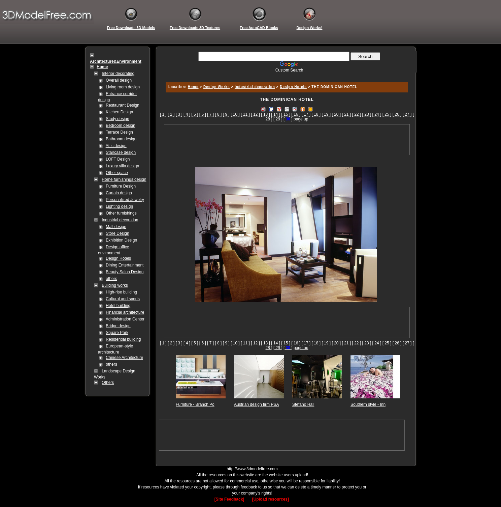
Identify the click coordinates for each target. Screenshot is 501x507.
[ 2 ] (171, 114)
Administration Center (125, 319)
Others (108, 382)
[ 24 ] (376, 114)
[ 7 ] (210, 114)
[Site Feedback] (229, 499)
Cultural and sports (123, 299)
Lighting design (119, 206)
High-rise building (121, 292)
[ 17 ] (305, 114)
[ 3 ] (179, 114)
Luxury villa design (122, 166)
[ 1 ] (163, 114)
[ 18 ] (316, 114)
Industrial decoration (120, 220)
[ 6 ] (202, 114)
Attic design (116, 145)
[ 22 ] (356, 114)
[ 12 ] (255, 114)
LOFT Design (118, 159)
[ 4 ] (186, 114)
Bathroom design (121, 139)
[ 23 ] (366, 114)
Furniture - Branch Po (195, 404)
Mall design (116, 226)
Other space (117, 172)
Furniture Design (121, 186)
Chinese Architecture (124, 357)
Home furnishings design (124, 179)
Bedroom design (120, 125)
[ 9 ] (226, 114)
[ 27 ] (407, 114)
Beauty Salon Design (124, 272)
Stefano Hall (303, 404)
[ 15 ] (285, 114)
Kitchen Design (119, 112)
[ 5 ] (194, 114)
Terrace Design (119, 132)
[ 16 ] (295, 114)
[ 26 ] (397, 114)
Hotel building (118, 305)
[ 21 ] (346, 114)
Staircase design (121, 152)
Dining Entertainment (124, 265)
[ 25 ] (387, 114)
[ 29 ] (277, 119)
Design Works (216, 87)
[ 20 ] (336, 114)
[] (288, 119)
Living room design (123, 87)
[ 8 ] (218, 114)
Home (193, 87)
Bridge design (118, 325)
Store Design (117, 233)
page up (301, 119)
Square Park (117, 332)
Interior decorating (118, 73)
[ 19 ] (326, 114)
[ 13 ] (265, 114)
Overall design (119, 80)
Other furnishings (121, 213)
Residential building (123, 339)
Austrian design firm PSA (256, 404)
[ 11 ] (245, 114)
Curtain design (119, 193)
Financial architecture (125, 312)
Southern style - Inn (368, 404)
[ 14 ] (275, 114)
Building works (115, 285)
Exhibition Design (121, 240)
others (111, 278)
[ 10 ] (235, 114)
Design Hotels (118, 258)
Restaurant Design (122, 105)
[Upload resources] (271, 499)
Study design (117, 118)
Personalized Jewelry (125, 199)
